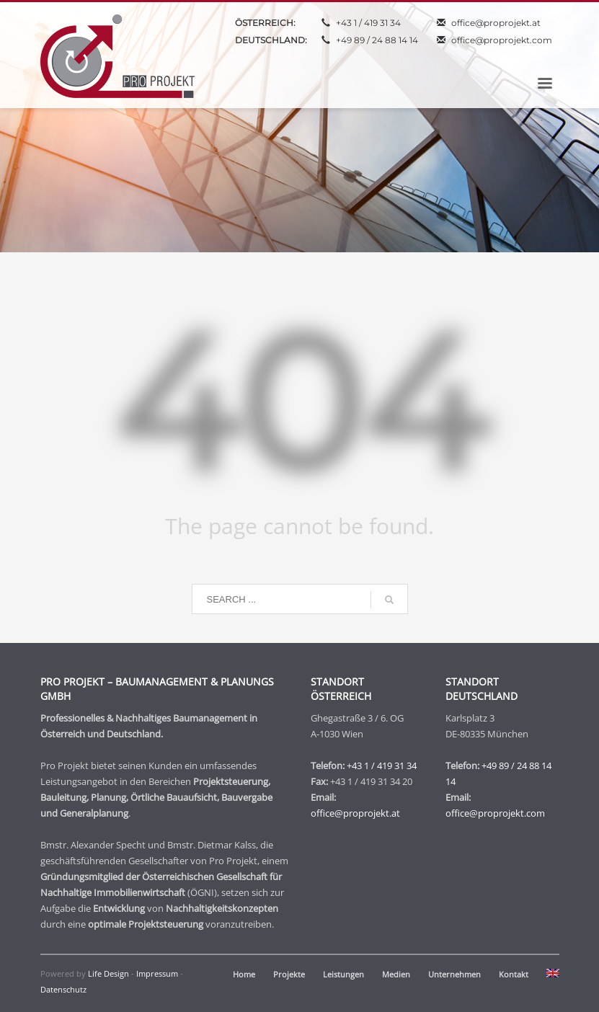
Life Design (108, 973)
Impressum (157, 973)
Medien (396, 974)
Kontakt (513, 974)
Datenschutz (63, 989)
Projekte (289, 974)
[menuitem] (552, 974)
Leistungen (343, 974)
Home (244, 974)
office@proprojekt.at (496, 22)
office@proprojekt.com (501, 40)
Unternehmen (454, 974)
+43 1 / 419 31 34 (368, 22)
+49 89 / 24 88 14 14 (377, 40)
